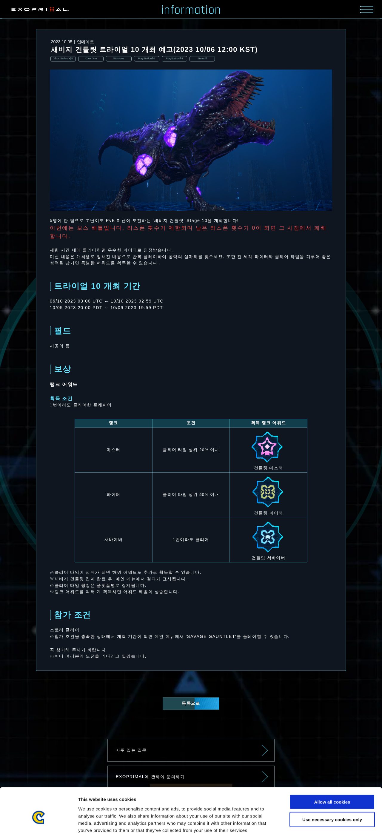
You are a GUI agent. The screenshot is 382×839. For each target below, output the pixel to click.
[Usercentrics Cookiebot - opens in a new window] (39, 827)
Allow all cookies (332, 774)
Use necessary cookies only (332, 792)
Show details (313, 827)
